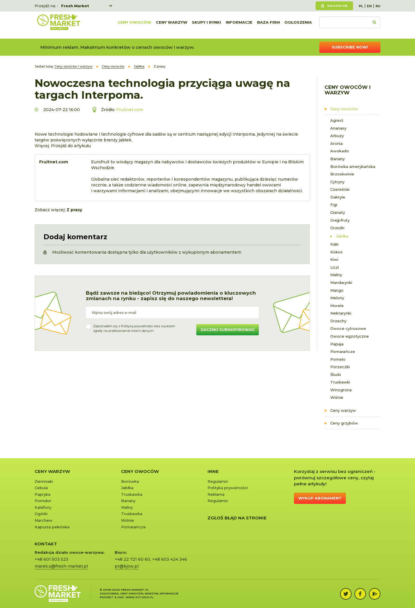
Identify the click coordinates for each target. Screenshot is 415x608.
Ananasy (338, 128)
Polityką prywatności (137, 326)
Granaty (337, 212)
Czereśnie (340, 189)
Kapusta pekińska (52, 527)
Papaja (337, 344)
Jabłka (342, 236)
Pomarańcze (342, 351)
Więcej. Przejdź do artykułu (63, 145)
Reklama (216, 494)
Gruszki (337, 227)
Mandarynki (341, 282)
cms (120, 597)
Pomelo (338, 359)
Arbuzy (337, 135)
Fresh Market (75, 5)
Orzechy (338, 321)
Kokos (336, 252)
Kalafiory (43, 507)
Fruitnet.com (129, 109)
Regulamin (217, 481)
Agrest (337, 120)
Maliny (336, 274)
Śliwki (335, 374)
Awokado (339, 151)
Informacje (239, 25)
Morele (337, 305)
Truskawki (340, 382)
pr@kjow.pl (127, 566)
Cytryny (337, 181)
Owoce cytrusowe (348, 328)
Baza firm (268, 25)
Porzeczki (340, 366)
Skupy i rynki (206, 25)
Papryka (42, 494)
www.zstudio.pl (139, 597)
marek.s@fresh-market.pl (61, 566)
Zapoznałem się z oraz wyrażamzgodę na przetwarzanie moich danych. (134, 328)
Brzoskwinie (342, 174)
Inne (213, 471)
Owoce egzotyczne (349, 336)
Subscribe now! (350, 47)
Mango (337, 290)
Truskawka (131, 494)
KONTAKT (46, 544)
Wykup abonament (320, 498)
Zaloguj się (337, 5)
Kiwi (334, 259)
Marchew (43, 520)
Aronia (336, 143)
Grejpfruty (340, 220)
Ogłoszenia (298, 25)
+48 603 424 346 (169, 559)
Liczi (334, 267)
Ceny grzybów (344, 423)
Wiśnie (336, 397)
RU (378, 6)
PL (361, 6)
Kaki (334, 244)
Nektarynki (340, 313)
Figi (333, 204)
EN (369, 6)
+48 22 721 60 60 (132, 559)
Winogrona (341, 390)
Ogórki (41, 513)
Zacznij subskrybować (227, 329)
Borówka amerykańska (352, 166)
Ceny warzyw (171, 25)
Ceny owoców (134, 25)
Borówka (130, 481)
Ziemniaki (44, 481)
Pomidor (43, 500)
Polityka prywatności (227, 487)
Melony (337, 297)
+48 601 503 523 (51, 559)
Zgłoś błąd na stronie (237, 518)
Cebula (41, 487)
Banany (337, 158)
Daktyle (337, 197)
